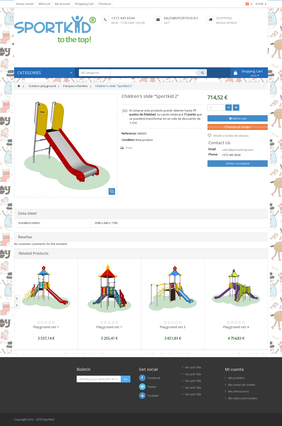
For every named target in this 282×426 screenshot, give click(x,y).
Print (129, 148)
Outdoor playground (42, 86)
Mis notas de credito (241, 385)
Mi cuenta (234, 369)
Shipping (224, 18)
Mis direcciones (238, 391)
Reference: (129, 133)
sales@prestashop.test (237, 150)
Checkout (104, 4)
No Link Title (193, 367)
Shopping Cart (84, 4)
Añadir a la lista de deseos (231, 136)
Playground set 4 (236, 327)
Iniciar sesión (25, 4)
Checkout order (237, 127)
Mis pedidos (236, 378)
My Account (62, 4)
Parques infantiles (75, 86)
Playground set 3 (173, 327)
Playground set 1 (46, 327)
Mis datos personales (242, 398)
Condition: (128, 140)
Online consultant (237, 163)
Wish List (44, 4)
